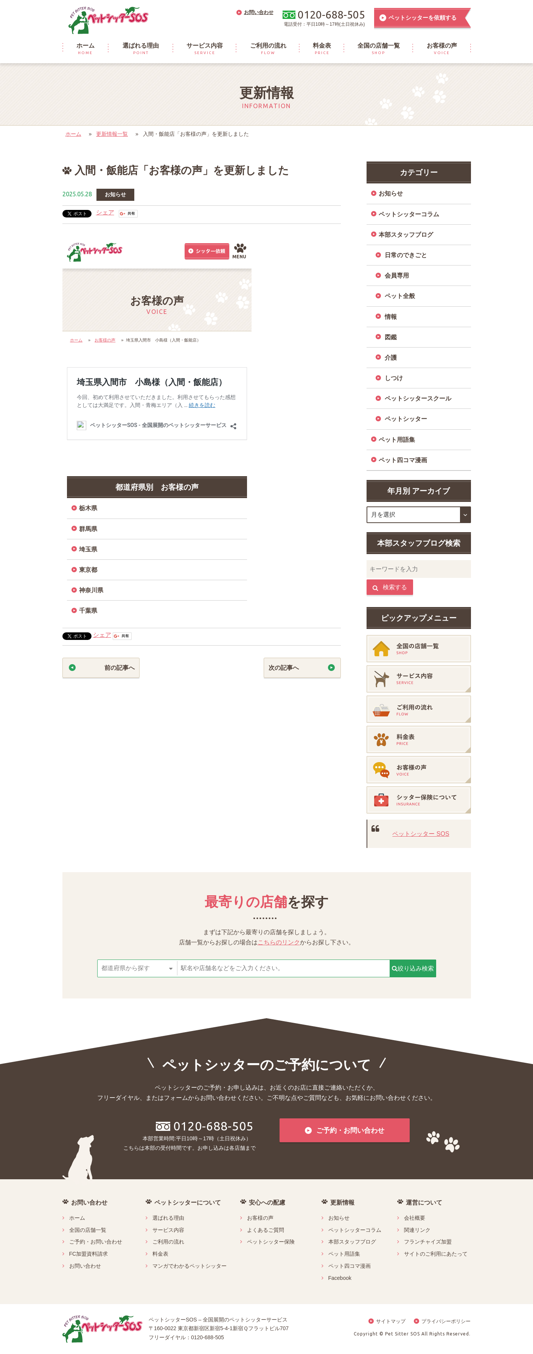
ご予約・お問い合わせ (95, 1242)
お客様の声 (260, 1218)
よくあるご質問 (265, 1230)
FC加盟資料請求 (88, 1254)
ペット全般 (400, 296)
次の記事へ (284, 668)
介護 (391, 357)
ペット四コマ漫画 (403, 460)
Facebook (339, 1278)
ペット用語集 (397, 439)
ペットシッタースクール (418, 398)
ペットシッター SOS (420, 834)
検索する (390, 587)
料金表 (160, 1254)
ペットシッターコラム (409, 214)
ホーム (73, 134)
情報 (391, 317)
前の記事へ (119, 668)
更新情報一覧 (112, 134)
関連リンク (417, 1230)
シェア (105, 212)
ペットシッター (406, 419)
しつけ (394, 378)
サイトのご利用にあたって (436, 1254)
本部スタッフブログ (406, 234)
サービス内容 (168, 1230)
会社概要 (414, 1218)
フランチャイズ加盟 (428, 1242)
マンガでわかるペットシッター (189, 1266)
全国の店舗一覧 (87, 1230)
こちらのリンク (279, 942)
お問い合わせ (85, 1266)
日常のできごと (406, 255)
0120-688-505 (204, 1126)
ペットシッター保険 (271, 1242)
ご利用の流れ (168, 1242)
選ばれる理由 (168, 1218)
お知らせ (115, 194)
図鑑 (391, 337)
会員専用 (397, 275)
